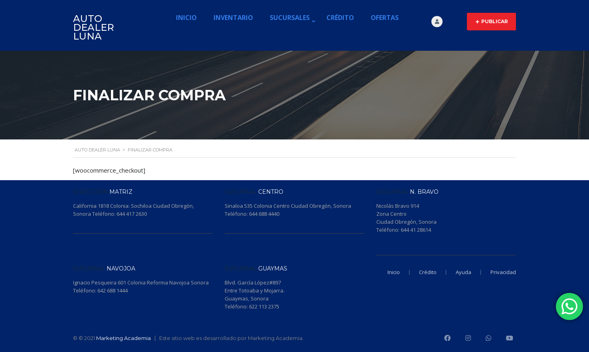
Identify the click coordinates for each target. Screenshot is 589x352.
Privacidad (503, 272)
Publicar (492, 22)
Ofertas (385, 17)
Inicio (186, 17)
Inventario (233, 17)
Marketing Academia (123, 338)
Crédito (340, 17)
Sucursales (290, 17)
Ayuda (463, 272)
